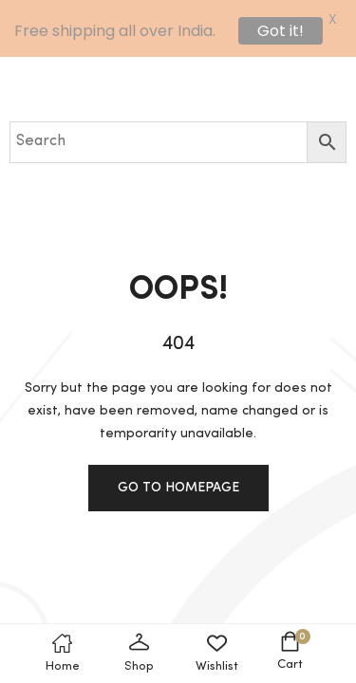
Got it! (280, 31)
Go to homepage (178, 487)
